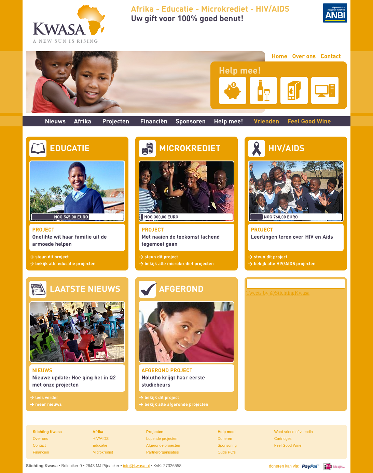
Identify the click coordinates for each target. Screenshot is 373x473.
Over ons (40, 438)
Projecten (154, 432)
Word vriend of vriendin (293, 432)
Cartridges (283, 438)
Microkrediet (103, 452)
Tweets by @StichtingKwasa (277, 293)
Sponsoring (227, 445)
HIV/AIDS (101, 438)
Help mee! (227, 432)
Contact (39, 445)
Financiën (41, 452)
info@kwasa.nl (136, 465)
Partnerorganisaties (162, 452)
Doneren (225, 438)
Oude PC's (227, 452)
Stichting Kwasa (47, 432)
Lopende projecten (161, 438)
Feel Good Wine (287, 445)
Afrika (98, 432)
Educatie (100, 445)
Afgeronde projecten (163, 445)
